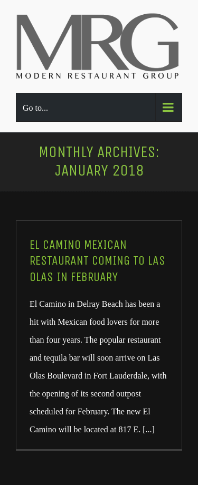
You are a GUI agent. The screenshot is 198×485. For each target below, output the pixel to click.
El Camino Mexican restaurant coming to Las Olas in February (97, 260)
